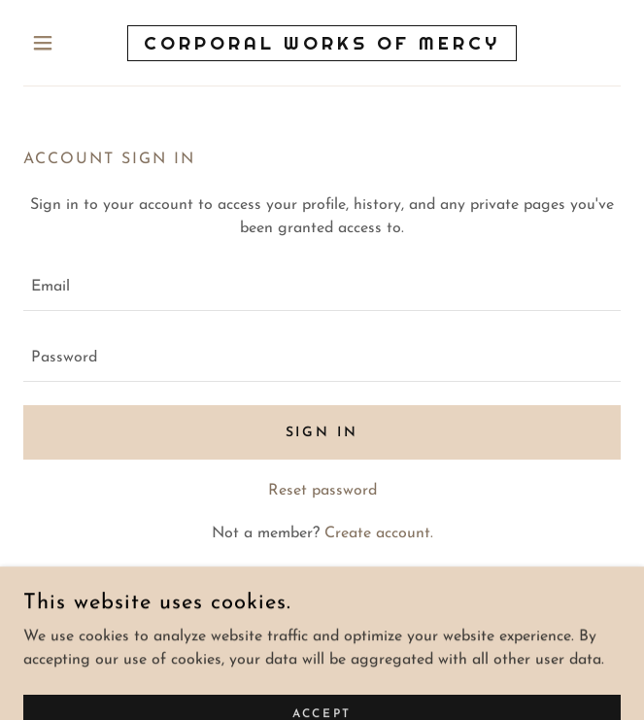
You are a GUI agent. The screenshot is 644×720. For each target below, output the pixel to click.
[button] (68, 42)
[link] (322, 43)
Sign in (322, 433)
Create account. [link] (378, 533)
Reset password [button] (322, 490)
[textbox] (322, 287)
